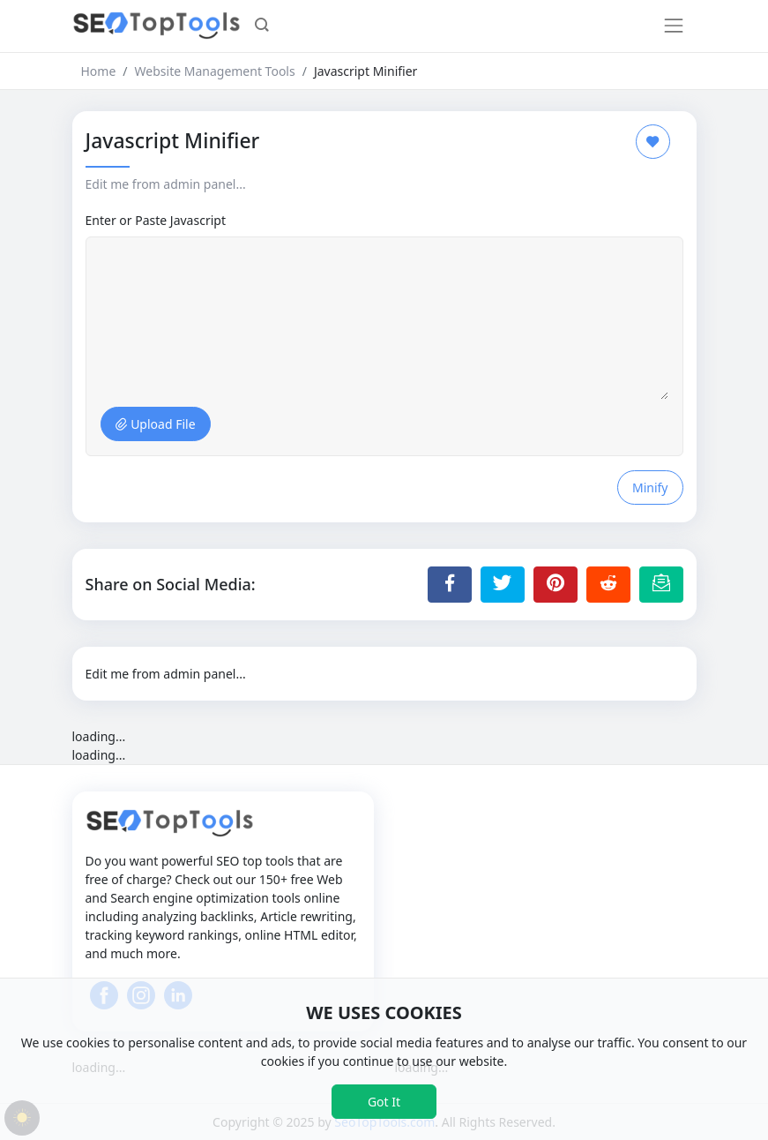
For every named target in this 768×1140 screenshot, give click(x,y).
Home (98, 71)
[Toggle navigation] (674, 26)
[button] (262, 26)
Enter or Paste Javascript (156, 220)
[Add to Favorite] (653, 141)
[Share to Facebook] (450, 584)
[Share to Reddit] (608, 584)
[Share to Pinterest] (555, 584)
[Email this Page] (661, 584)
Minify (650, 487)
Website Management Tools (215, 71)
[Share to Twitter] (503, 584)
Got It (384, 1101)
